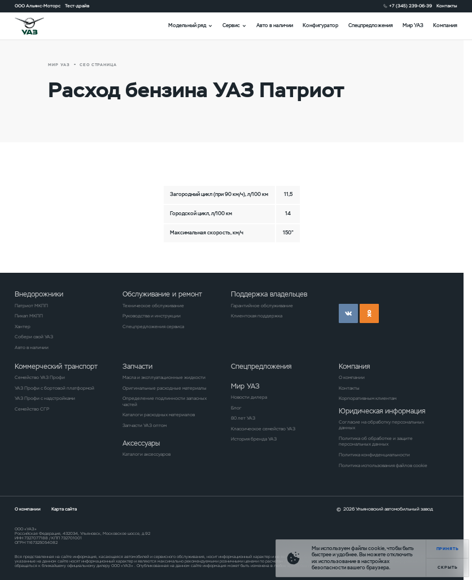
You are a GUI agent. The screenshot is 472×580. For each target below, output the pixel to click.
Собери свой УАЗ (34, 336)
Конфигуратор (320, 25)
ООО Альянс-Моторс (37, 5)
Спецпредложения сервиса (153, 326)
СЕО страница (98, 64)
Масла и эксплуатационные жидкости (164, 377)
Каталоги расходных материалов (159, 414)
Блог (236, 408)
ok (369, 313)
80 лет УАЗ (243, 418)
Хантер (22, 326)
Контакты (446, 5)
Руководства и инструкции (152, 316)
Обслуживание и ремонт (162, 294)
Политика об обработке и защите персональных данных (376, 441)
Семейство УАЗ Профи (40, 377)
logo (37, 26)
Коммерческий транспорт (56, 366)
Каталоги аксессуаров (147, 454)
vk (348, 313)
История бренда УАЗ (254, 439)
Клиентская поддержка (256, 316)
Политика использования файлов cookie (383, 465)
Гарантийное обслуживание (262, 305)
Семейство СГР (32, 409)
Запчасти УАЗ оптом (145, 425)
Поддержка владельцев (269, 294)
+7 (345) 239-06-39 (410, 5)
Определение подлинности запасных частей (165, 401)
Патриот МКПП (31, 305)
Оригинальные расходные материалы (165, 388)
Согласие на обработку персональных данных (381, 424)
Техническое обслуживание (153, 305)
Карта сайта (64, 509)
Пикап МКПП (29, 316)
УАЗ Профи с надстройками (45, 398)
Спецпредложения (370, 25)
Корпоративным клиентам (367, 398)
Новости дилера (249, 397)
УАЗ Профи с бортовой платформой (54, 388)
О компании (352, 377)
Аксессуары (141, 443)
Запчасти (137, 366)
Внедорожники (39, 294)
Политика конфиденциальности (374, 454)
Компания (445, 25)
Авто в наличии (274, 25)
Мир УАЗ (413, 25)
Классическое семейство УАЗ (263, 428)
